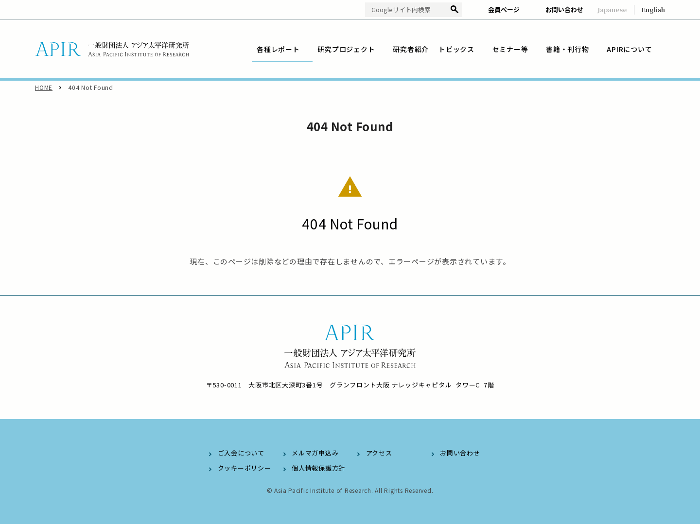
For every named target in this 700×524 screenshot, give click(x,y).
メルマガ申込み (315, 452)
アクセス (379, 452)
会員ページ (504, 9)
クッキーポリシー (244, 467)
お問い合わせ (564, 9)
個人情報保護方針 (318, 467)
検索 (454, 9)
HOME (43, 87)
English (653, 9)
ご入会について (241, 452)
